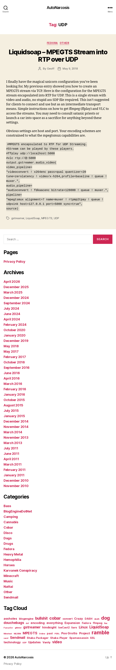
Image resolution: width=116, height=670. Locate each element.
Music (8, 580)
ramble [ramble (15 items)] (100, 631)
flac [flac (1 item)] (105, 622)
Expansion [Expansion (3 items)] (72, 621)
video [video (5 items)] (57, 640)
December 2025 (16, 286)
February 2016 (15, 388)
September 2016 (16, 366)
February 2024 (15, 323)
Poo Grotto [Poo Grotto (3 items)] (69, 632)
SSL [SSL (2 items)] (92, 636)
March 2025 (13, 291)
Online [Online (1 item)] (42, 632)
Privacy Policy (14, 260)
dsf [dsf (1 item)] (27, 622)
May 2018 (11, 345)
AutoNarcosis (58, 7)
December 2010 (16, 479)
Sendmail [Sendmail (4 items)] (17, 636)
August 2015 (13, 404)
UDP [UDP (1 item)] (24, 641)
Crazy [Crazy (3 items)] (78, 617)
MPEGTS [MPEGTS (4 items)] (30, 632)
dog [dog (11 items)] (105, 616)
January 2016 (14, 393)
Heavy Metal (13, 553)
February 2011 (15, 468)
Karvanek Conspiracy (20, 569)
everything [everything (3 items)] (54, 621)
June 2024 (12, 312)
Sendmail (11, 596)
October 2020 (14, 329)
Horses (9, 564)
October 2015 (14, 398)
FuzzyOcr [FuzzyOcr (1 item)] (8, 626)
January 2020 (15, 334)
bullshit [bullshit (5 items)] (41, 617)
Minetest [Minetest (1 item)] (8, 632)
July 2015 (11, 409)
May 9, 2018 (70, 68)
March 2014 (13, 431)
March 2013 (13, 442)
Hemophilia (12, 558)
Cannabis (11, 521)
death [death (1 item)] (97, 618)
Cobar (8, 526)
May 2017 (11, 350)
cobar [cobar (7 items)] (55, 616)
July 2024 (11, 307)
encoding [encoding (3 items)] (38, 621)
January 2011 (14, 474)
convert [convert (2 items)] (68, 617)
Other (64, 42)
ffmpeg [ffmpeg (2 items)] (97, 621)
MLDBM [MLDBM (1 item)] (17, 632)
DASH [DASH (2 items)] (88, 617)
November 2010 (16, 485)
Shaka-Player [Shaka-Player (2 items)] (59, 636)
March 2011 (12, 463)
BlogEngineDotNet (18, 510)
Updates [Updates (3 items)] (34, 641)
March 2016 (13, 382)
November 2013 (16, 436)
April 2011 (11, 458)
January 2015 (14, 415)
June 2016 (12, 372)
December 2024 (16, 296)
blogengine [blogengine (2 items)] (26, 617)
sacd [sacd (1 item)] (6, 637)
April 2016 (11, 377)
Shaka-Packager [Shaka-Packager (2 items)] (37, 636)
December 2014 (16, 420)
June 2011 (11, 452)
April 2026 (12, 280)
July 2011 (11, 447)
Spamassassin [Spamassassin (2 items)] (78, 636)
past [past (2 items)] (50, 632)
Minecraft (11, 574)
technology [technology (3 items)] (12, 641)
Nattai (8, 585)
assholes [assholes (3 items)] (10, 617)
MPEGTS (46, 216)
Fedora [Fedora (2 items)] (86, 621)
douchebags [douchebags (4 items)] (14, 621)
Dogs (8, 537)
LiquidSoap (33, 216)
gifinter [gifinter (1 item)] (18, 626)
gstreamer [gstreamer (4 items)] (32, 626)
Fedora (52, 42)
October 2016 (14, 361)
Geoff (50, 68)
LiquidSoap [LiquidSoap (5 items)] (99, 626)
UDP (56, 216)
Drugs (8, 542)
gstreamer (17, 216)
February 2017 (15, 355)
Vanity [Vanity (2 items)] (46, 641)
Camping (11, 515)
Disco (8, 531)
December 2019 (16, 339)
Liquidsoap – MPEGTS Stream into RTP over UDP (58, 55)
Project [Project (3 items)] (84, 632)
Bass (7, 505)
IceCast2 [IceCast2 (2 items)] (64, 626)
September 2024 (17, 302)
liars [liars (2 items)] (74, 626)
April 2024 (12, 318)
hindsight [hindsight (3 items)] (49, 626)
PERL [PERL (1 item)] (57, 632)
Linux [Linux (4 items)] (83, 626)
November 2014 (16, 425)
